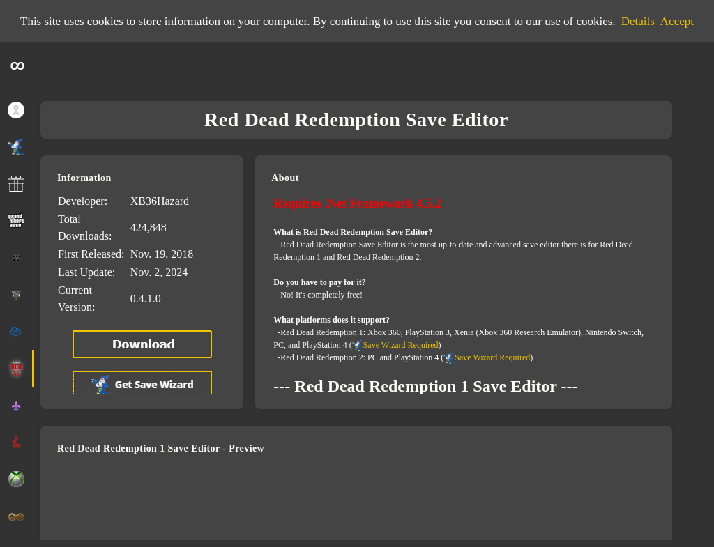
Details (638, 21)
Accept (677, 21)
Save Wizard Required (401, 345)
